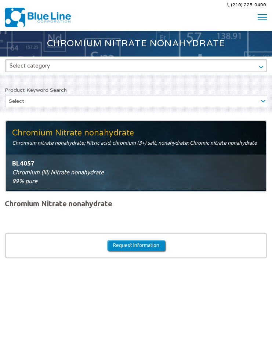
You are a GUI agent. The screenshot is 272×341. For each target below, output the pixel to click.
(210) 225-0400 (248, 4)
